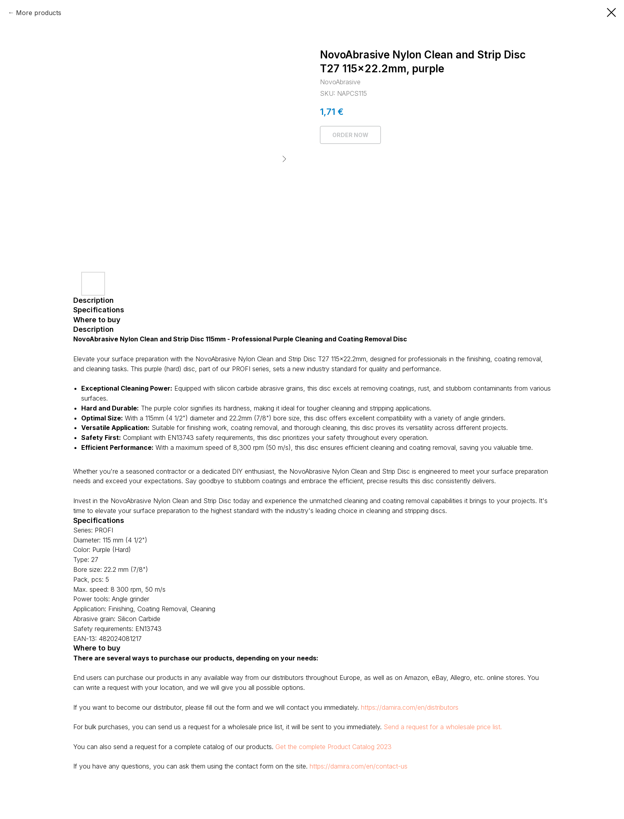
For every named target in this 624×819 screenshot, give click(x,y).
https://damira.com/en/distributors (409, 707)
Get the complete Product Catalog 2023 (333, 747)
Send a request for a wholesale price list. (443, 727)
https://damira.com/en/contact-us (359, 766)
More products (38, 13)
